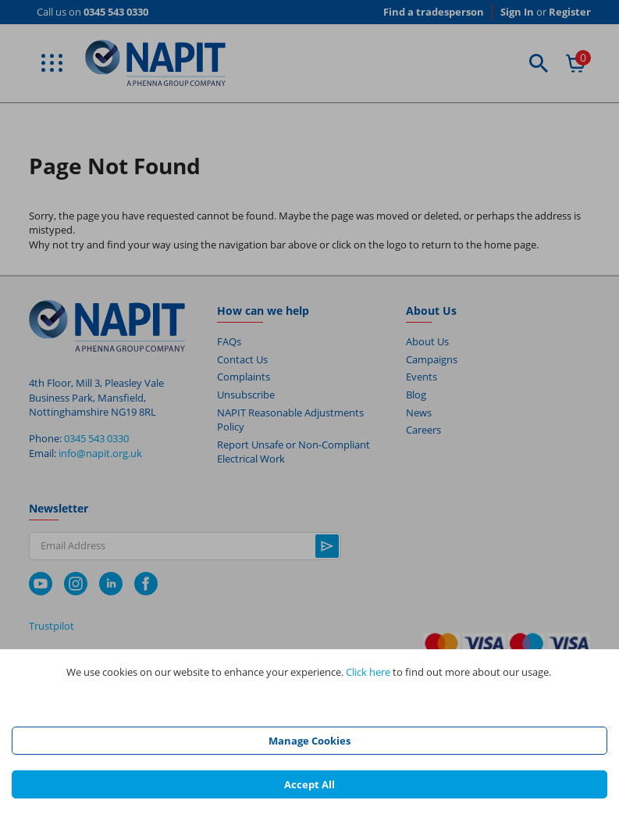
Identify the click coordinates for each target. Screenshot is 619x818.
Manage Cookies (309, 741)
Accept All (309, 784)
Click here (368, 672)
